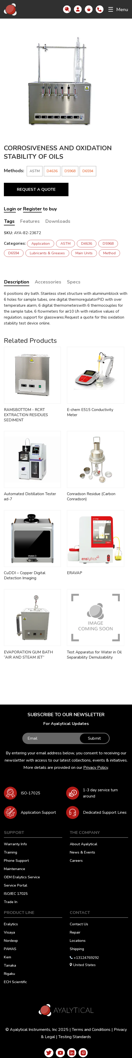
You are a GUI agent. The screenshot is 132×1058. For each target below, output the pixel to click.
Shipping (77, 949)
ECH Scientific (15, 982)
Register (32, 209)
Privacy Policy (95, 767)
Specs (73, 282)
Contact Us (79, 924)
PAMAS (10, 949)
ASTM (65, 243)
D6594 (87, 171)
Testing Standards (74, 1037)
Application (40, 243)
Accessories (48, 282)
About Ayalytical (83, 844)
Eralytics (11, 924)
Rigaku (9, 974)
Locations (78, 941)
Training (10, 853)
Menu (118, 9)
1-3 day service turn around (100, 793)
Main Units (84, 253)
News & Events (82, 853)
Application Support (38, 812)
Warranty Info (15, 844)
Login (10, 209)
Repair (75, 933)
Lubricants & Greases (47, 253)
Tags (9, 221)
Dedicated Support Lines (105, 812)
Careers (76, 861)
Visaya (9, 933)
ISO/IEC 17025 (15, 894)
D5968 (70, 171)
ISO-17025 (30, 793)
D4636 (52, 171)
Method (109, 253)
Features (30, 221)
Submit (94, 738)
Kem (7, 958)
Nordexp (11, 941)
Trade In (10, 902)
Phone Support (16, 861)
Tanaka (10, 966)
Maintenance (14, 869)
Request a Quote (36, 189)
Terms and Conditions (91, 1029)
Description (16, 282)
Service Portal (15, 886)
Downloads (57, 221)
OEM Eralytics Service (22, 877)
